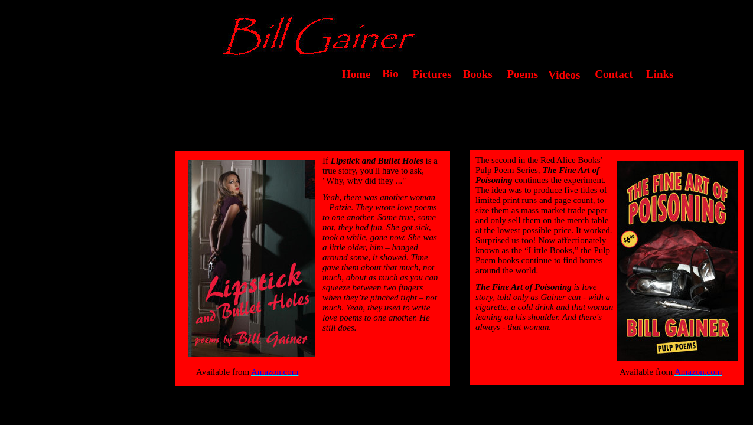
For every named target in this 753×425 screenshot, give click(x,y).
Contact (609, 74)
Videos (561, 74)
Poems (519, 74)
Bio (386, 73)
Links (659, 74)
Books (478, 74)
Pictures (429, 74)
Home (356, 74)
